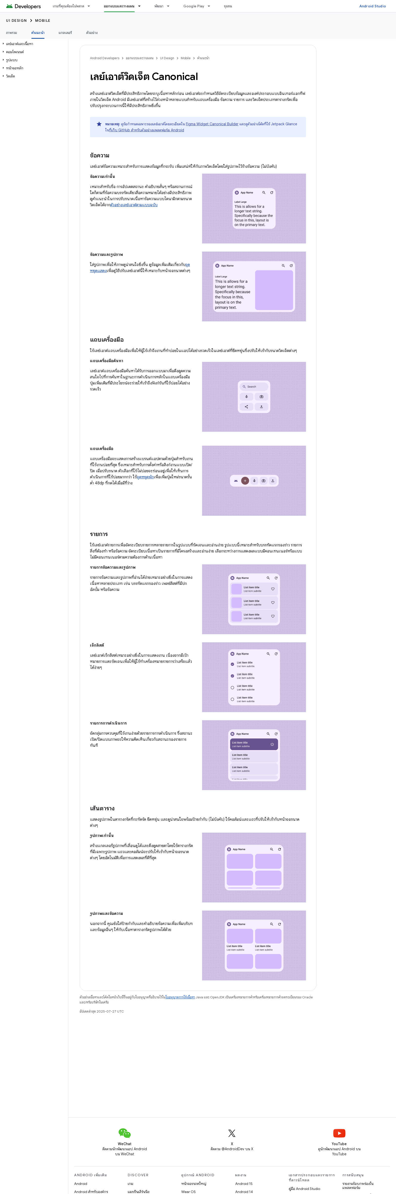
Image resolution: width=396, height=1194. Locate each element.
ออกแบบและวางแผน (139, 58)
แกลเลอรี (65, 32)
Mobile (43, 20)
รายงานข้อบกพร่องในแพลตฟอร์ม (357, 1185)
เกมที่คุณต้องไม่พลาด (68, 6)
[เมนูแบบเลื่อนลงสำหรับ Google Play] (211, 6)
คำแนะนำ (203, 58)
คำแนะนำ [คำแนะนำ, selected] (38, 32)
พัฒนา (159, 6)
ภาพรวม (11, 32)
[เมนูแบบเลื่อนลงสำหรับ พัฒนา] (170, 6)
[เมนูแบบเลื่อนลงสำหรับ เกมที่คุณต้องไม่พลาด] (91, 6)
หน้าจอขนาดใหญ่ (193, 1183)
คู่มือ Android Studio (304, 1188)
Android (80, 1183)
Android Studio (372, 6)
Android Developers (104, 58)
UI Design (16, 20)
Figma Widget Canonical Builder (212, 124)
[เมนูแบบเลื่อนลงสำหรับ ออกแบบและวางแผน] (141, 6)
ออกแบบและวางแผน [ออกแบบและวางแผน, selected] (119, 6)
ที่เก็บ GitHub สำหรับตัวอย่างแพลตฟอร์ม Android (146, 130)
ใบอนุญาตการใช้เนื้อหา (180, 997)
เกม (130, 1183)
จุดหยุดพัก (145, 477)
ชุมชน (228, 6)
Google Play (194, 6)
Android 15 (244, 1183)
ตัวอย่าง (92, 32)
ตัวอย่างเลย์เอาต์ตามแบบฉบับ (134, 205)
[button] (33, 44)
